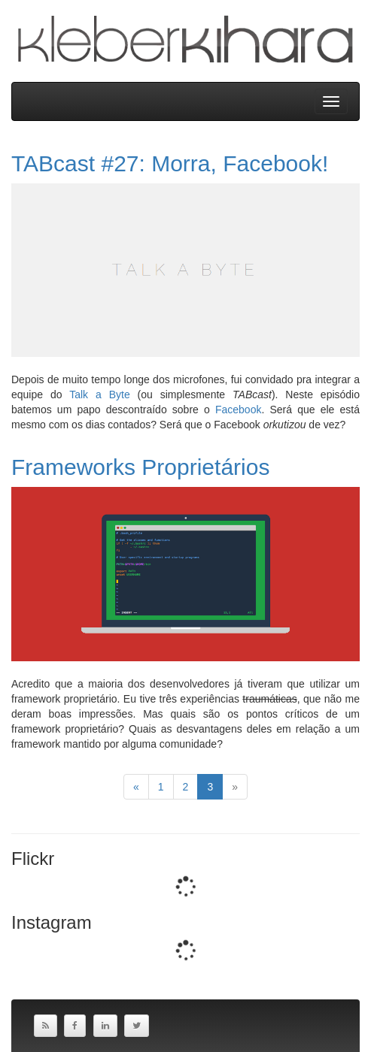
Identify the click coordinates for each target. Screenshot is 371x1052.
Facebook (238, 410)
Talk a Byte (99, 394)
